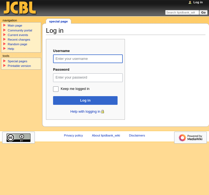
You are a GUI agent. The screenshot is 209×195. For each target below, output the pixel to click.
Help (11, 48)
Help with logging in (85, 111)
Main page (15, 25)
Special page (58, 21)
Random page (17, 44)
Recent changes (19, 39)
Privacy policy (73, 135)
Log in (85, 100)
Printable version (19, 65)
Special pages (17, 61)
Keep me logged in (75, 89)
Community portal (20, 30)
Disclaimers (137, 135)
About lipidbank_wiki (106, 135)
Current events (18, 35)
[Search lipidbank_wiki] (182, 12)
